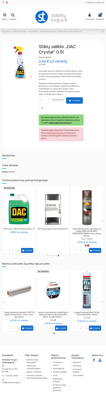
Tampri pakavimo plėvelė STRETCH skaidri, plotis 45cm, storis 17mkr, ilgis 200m (87, 314)
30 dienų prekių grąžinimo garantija (59, 387)
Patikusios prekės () (94, 2)
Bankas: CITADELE (34, 372)
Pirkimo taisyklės (60, 372)
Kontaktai (77, 366)
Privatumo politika (77, 370)
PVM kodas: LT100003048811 (33, 367)
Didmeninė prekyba (57, 380)
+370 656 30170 (11, 376)
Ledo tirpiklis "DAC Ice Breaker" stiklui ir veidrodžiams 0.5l (19, 230)
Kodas (41, 57)
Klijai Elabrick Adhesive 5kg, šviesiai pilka (53, 313)
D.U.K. (55, 375)
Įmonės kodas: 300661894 (32, 361)
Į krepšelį (74, 100)
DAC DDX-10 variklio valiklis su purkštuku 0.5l (53, 230)
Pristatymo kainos (57, 363)
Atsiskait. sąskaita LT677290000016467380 (36, 376)
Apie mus (77, 362)
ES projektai (78, 375)
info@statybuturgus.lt (11, 382)
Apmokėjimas (58, 368)
